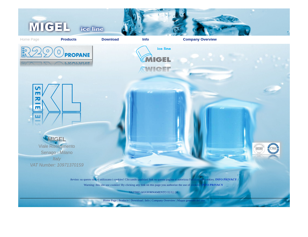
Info (147, 200)
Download (137, 200)
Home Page (110, 200)
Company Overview (163, 200)
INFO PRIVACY (226, 179)
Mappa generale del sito (191, 200)
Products (124, 200)
